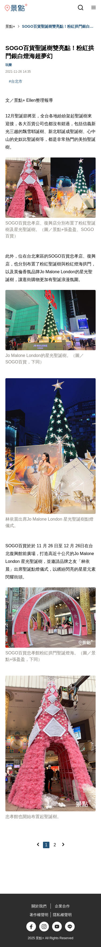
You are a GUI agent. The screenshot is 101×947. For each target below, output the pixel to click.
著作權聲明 (39, 915)
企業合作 (62, 906)
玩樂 (8, 65)
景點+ (10, 26)
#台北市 (15, 81)
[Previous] (38, 844)
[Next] (63, 844)
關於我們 (38, 906)
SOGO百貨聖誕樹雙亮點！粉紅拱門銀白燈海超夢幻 (57, 26)
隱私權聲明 (62, 915)
